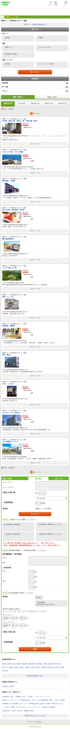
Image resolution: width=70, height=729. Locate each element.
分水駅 (32, 667)
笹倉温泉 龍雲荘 (8, 326)
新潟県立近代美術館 (49, 707)
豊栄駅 (62, 667)
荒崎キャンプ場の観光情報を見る (35, 24)
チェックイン (8, 482)
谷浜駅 (45, 664)
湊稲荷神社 (5, 703)
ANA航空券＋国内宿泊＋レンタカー (51, 524)
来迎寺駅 (39, 664)
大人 (36, 493)
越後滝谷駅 (51, 664)
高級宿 (41, 37)
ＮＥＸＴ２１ (24, 703)
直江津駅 (5, 671)
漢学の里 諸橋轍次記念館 (25, 711)
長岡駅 (44, 667)
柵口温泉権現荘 (7, 239)
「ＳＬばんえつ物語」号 (9, 707)
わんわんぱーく (23, 707)
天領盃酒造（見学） (8, 696)
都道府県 (5, 83)
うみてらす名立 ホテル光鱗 (12, 152)
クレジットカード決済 (46, 64)
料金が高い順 (49, 103)
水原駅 (22, 667)
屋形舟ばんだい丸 (56, 703)
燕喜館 (48, 703)
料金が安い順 (35, 103)
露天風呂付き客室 (11, 54)
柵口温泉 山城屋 (8, 181)
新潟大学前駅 (17, 664)
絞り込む (35, 72)
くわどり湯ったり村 (9, 268)
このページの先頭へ (35, 722)
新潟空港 (11, 686)
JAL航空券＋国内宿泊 (12, 534)
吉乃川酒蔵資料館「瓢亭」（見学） (48, 700)
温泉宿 (7, 37)
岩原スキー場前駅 (7, 667)
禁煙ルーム (8, 47)
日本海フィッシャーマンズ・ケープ (39, 696)
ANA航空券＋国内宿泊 (12, 524)
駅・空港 (5, 87)
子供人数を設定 (41, 498)
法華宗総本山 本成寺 (9, 711)
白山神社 (42, 703)
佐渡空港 (5, 686)
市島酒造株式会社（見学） (28, 700)
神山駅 (58, 664)
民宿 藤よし (7, 355)
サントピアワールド (35, 707)
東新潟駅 (24, 664)
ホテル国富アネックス (10, 442)
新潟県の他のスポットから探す (35, 715)
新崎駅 (9, 664)
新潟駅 (4, 664)
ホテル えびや (7, 384)
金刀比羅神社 (14, 703)
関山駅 (57, 667)
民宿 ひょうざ (7, 297)
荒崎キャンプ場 (12, 17)
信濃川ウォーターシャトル (10, 700)
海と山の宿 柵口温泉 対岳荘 (13, 210)
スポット (5, 91)
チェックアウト (8, 487)
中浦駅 (27, 667)
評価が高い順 (62, 103)
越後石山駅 (50, 667)
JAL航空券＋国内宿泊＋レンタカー (50, 534)
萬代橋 (62, 700)
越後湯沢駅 (32, 664)
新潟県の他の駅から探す (35, 676)
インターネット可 (45, 47)
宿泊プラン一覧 (35, 144)
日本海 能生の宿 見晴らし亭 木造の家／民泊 (19, 121)
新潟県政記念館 (33, 703)
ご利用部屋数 (8, 502)
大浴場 (7, 64)
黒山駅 (16, 667)
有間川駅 (38, 667)
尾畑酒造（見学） (21, 696)
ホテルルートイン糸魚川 (11, 413)
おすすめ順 (21, 103)
